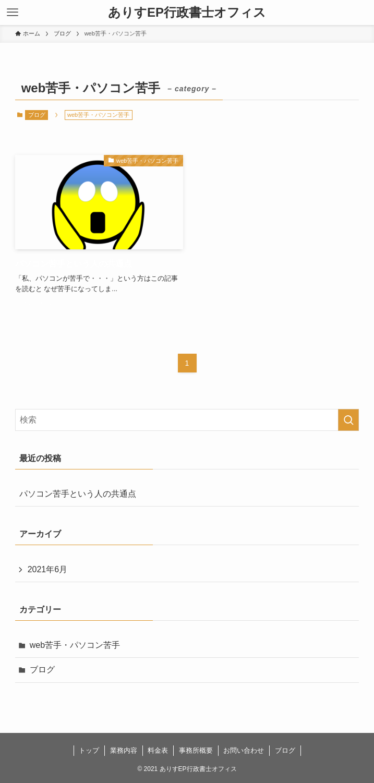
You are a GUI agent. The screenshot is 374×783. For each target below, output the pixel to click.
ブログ (36, 115)
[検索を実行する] (348, 420)
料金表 (158, 750)
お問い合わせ (243, 750)
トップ (89, 750)
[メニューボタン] (12, 12)
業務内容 (123, 750)
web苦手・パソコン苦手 (75, 645)
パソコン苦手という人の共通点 (77, 493)
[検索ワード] (187, 420)
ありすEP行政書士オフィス (187, 12)
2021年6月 (48, 569)
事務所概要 (196, 750)
